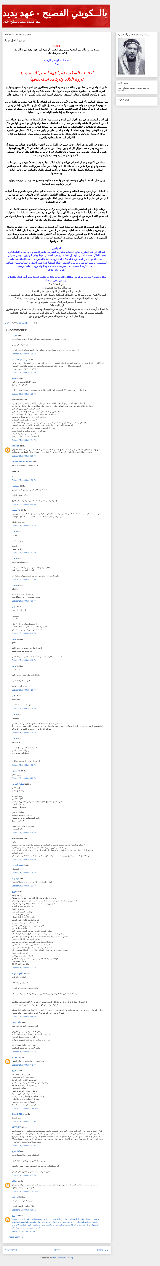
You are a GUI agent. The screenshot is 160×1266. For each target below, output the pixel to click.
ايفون (29, 1225)
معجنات (88, 1222)
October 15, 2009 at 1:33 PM (24, 372)
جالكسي (23, 1225)
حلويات (95, 1222)
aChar (14, 1181)
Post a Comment (16, 1237)
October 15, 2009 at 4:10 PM (24, 633)
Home (57, 1250)
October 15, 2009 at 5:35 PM (24, 859)
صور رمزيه (62, 1222)
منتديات (96, 1219)
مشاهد (35, 1225)
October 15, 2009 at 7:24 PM (24, 1052)
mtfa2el (15, 378)
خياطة (73, 1225)
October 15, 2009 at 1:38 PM (24, 394)
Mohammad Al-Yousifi (22, 462)
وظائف (34, 1219)
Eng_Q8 (15, 878)
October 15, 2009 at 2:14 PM (24, 440)
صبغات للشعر (17, 1222)
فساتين (72, 1219)
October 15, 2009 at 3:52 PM (24, 552)
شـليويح (15, 1071)
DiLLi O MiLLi (18, 1114)
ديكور (28, 1219)
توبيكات (46, 1219)
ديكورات (77, 1222)
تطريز (79, 1225)
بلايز (23, 1219)
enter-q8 (15, 446)
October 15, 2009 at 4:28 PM (24, 778)
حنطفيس (15, 486)
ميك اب (26, 1222)
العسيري (15, 1215)
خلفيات (33, 1222)
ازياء (77, 1219)
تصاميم (38, 1227)
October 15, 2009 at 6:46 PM (24, 1016)
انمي (48, 1225)
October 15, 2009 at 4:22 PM (24, 765)
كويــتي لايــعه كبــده (20, 359)
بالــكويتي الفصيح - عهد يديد (54, 13)
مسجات (53, 1219)
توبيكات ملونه (51, 1222)
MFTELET (16, 1127)
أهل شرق (16, 1151)
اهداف (62, 1225)
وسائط (59, 1219)
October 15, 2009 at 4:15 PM (24, 708)
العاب (39, 1222)
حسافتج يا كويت (18, 973)
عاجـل (14, 531)
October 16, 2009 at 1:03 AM (24, 1121)
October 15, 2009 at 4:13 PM (24, 690)
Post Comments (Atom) (62, 1258)
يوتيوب (31, 1227)
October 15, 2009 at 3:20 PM (24, 504)
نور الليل (15, 1197)
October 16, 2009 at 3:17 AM (24, 1145)
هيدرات (42, 1225)
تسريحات (88, 1219)
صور (43, 1222)
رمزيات (70, 1222)
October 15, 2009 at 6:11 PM (24, 886)
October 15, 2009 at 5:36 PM (24, 873)
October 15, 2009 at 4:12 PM (24, 660)
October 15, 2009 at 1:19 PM (24, 354)
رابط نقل (15, 1227)
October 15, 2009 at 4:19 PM (24, 733)
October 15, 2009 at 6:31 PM (24, 968)
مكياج (82, 1219)
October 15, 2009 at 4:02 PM (24, 579)
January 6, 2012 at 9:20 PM (23, 1231)
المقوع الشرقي (18, 784)
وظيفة (39, 1219)
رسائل (65, 1219)
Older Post (102, 1250)
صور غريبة (54, 1225)
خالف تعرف (16, 1022)
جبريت (14, 335)
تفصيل (67, 1225)
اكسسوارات (94, 1225)
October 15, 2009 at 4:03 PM (24, 601)
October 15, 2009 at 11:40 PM (25, 1108)
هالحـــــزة (16, 510)
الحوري (15, 891)
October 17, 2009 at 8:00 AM (24, 1210)
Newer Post (11, 1250)
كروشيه (85, 1225)
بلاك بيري (15, 1225)
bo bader (16, 1057)
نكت (83, 1222)
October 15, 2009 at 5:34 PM (24, 832)
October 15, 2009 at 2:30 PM (24, 456)
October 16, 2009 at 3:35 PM (24, 1175)
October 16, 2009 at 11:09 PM (25, 1191)
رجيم (19, 1219)
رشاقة (14, 1219)
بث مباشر (24, 1227)
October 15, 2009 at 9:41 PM (24, 1065)
